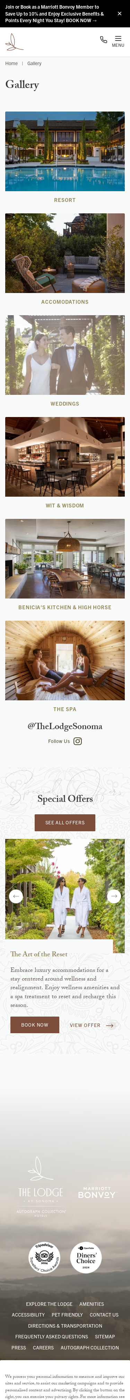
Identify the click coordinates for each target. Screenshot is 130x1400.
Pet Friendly (67, 1314)
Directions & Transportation (65, 1325)
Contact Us (104, 1314)
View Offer (91, 1025)
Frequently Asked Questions (51, 1336)
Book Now (35, 1024)
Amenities (91, 1304)
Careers (43, 1347)
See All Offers (65, 822)
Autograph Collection (90, 1347)
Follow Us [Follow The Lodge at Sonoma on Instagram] (64, 741)
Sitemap (105, 1336)
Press (18, 1347)
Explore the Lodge (49, 1304)
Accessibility (28, 1314)
